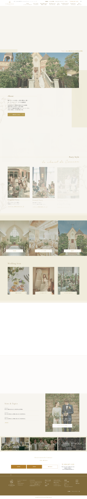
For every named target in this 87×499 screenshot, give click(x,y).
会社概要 (69, 491)
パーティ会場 (47, 484)
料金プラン (19, 481)
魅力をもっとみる (16, 114)
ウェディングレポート (21, 483)
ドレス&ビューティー (57, 484)
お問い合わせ (50, 466)
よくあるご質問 (51, 1)
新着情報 (46, 1)
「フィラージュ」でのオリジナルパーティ (36, 482)
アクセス (66, 1)
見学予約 (18, 466)
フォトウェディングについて (59, 1)
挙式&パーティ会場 (48, 480)
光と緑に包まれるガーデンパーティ (35, 485)
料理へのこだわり (56, 482)
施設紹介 (46, 485)
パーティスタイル (32, 480)
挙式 (45, 482)
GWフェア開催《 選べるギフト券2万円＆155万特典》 (74, 50)
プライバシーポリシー (75, 491)
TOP (10, 474)
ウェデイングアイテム (57, 480)
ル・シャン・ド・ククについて (22, 480)
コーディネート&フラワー (57, 485)
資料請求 (34, 466)
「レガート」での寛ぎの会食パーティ (35, 484)
